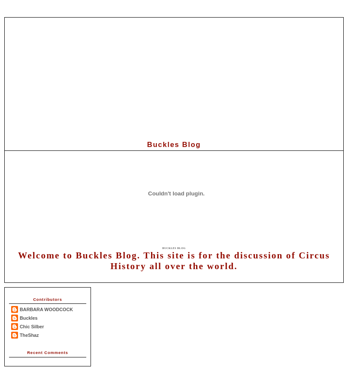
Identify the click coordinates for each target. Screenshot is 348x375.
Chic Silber (32, 326)
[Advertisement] (174, 78)
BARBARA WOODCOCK (46, 309)
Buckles (29, 318)
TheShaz (29, 335)
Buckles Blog (173, 248)
